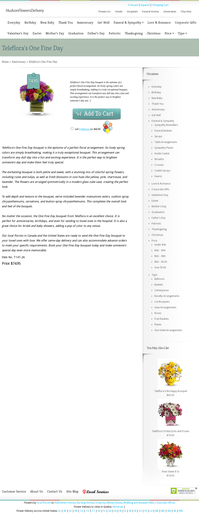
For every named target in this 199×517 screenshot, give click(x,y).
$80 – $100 (160, 261)
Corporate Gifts (185, 22)
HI (115, 510)
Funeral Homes (150, 11)
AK (64, 510)
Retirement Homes (65, 502)
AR (75, 510)
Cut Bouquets (161, 301)
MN (181, 510)
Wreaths (159, 159)
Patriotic (115, 33)
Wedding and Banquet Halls (138, 502)
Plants (157, 324)
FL (104, 510)
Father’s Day (96, 33)
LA (151, 510)
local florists (44, 502)
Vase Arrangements (165, 307)
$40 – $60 (160, 250)
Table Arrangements (165, 142)
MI (175, 510)
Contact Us (54, 491)
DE (99, 510)
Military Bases (114, 502)
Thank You (65, 22)
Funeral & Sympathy (128, 22)
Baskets (158, 284)
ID (120, 510)
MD (163, 510)
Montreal (118, 506)
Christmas (154, 33)
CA (81, 510)
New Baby (47, 22)
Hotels (118, 11)
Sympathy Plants (163, 147)
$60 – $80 (160, 256)
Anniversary (85, 22)
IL (125, 510)
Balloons (159, 279)
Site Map (72, 491)
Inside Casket (161, 153)
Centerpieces (161, 290)
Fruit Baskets (161, 318)
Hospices (100, 502)
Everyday (14, 22)
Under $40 (160, 244)
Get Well (103, 22)
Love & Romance (159, 22)
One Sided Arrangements (168, 330)
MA (169, 510)
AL (59, 510)
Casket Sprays (162, 170)
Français (133, 5)
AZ (70, 510)
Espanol (145, 5)
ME (157, 510)
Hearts (158, 176)
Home (5, 61)
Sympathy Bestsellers (166, 125)
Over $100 (160, 267)
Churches (186, 11)
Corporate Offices (165, 502)
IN (130, 510)
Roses (157, 313)
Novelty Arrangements (166, 296)
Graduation (75, 33)
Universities (169, 11)
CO (87, 510)
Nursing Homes (85, 502)
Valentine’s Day (18, 33)
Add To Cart (98, 113)
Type (182, 33)
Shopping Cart (160, 5)
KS (140, 510)
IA (135, 510)
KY (145, 510)
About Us (36, 491)
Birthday (30, 22)
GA (110, 510)
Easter (37, 33)
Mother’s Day (55, 33)
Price (169, 33)
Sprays (158, 136)
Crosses (159, 165)
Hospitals (132, 11)
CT (93, 510)
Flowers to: (104, 11)
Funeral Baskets (163, 130)
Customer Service (14, 491)
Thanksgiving (134, 33)
